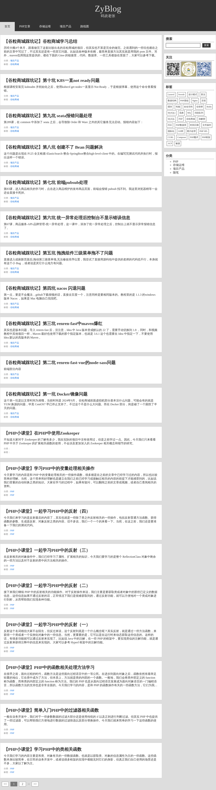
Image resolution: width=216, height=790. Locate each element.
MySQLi (172, 113)
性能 (178, 106)
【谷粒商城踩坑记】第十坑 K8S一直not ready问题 (52, 80)
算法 (203, 94)
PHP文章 (24, 26)
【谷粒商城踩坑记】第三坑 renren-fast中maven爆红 (53, 323)
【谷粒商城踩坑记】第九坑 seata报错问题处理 (48, 115)
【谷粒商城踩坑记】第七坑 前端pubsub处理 (46, 182)
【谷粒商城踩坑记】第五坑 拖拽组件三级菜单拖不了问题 (58, 253)
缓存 (170, 106)
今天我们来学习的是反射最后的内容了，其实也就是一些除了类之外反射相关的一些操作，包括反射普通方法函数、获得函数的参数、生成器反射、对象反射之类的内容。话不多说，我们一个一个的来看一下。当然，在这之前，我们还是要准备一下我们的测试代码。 (80, 521)
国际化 (171, 131)
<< (5, 784)
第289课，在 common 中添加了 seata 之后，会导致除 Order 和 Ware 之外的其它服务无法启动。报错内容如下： (73, 122)
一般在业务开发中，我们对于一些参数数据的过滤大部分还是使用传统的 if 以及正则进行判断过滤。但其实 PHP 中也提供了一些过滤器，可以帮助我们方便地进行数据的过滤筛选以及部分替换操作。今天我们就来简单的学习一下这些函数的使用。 (81, 720)
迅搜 (181, 113)
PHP (12, 491)
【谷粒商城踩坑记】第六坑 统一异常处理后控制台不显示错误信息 (67, 217)
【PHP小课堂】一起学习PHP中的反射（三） (47, 550)
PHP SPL (203, 131)
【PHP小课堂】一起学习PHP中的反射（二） (47, 585)
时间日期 (194, 125)
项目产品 (65, 26)
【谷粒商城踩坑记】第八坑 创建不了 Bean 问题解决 (53, 147)
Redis (209, 106)
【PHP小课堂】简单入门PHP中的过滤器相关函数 (51, 710)
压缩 (203, 100)
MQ (189, 113)
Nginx (195, 100)
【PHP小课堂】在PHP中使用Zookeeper (42, 433)
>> (35, 784)
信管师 (199, 106)
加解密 (202, 119)
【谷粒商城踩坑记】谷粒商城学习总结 (40, 41)
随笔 (176, 172)
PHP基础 (184, 100)
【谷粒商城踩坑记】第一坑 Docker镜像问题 (45, 394)
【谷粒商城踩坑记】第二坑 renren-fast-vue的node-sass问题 (60, 362)
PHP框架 (206, 137)
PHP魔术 (194, 137)
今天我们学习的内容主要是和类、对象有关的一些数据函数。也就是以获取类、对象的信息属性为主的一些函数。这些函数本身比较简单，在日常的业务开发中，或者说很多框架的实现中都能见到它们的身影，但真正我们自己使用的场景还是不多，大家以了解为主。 (80, 759)
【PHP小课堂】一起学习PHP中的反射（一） (47, 624)
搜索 (206, 45)
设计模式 (192, 94)
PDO (170, 125)
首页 (7, 26)
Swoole (181, 94)
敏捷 (178, 143)
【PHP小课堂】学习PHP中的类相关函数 (43, 749)
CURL (171, 137)
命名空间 (188, 106)
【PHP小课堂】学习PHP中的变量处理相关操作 (49, 468)
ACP (170, 143)
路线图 (84, 26)
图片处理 (191, 131)
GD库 (180, 131)
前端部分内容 (12, 369)
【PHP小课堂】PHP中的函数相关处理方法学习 (49, 667)
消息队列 (199, 113)
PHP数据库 (181, 125)
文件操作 (206, 125)
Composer (181, 137)
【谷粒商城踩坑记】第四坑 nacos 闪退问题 (44, 288)
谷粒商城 (14, 64)
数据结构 (172, 100)
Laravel (171, 94)
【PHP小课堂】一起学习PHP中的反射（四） (47, 511)
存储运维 (45, 26)
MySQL (171, 119)
